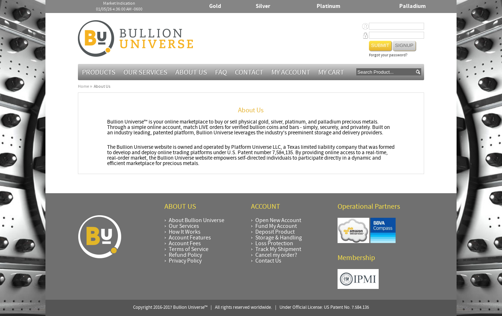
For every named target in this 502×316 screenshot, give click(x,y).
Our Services (145, 72)
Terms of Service (188, 249)
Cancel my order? (276, 255)
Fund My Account (276, 226)
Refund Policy (185, 255)
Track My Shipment (278, 249)
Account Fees (185, 244)
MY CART (331, 72)
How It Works (185, 232)
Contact (249, 72)
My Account (290, 72)
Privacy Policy (185, 261)
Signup (404, 45)
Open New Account (278, 221)
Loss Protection (274, 244)
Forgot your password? (388, 55)
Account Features (190, 238)
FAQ (221, 72)
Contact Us (268, 261)
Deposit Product (275, 232)
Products (98, 72)
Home (83, 87)
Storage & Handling (278, 238)
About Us (191, 72)
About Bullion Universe (196, 221)
